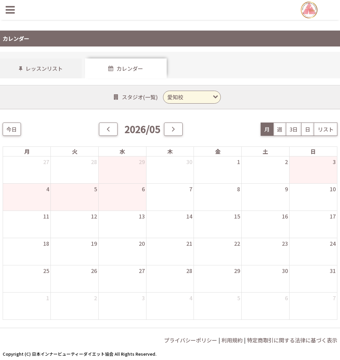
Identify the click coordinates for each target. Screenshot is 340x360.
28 (94, 162)
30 (189, 162)
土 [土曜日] (265, 151)
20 (142, 243)
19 (94, 243)
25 (46, 271)
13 (142, 216)
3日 (294, 129)
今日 (11, 129)
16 (285, 216)
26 (94, 271)
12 (94, 216)
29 (142, 162)
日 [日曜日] (313, 151)
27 (46, 162)
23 (285, 243)
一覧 (150, 97)
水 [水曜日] (122, 151)
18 (46, 243)
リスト (326, 129)
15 (237, 216)
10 (333, 189)
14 (189, 216)
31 (333, 271)
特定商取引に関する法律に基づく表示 (292, 340)
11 (46, 216)
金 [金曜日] (217, 151)
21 (189, 243)
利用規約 (232, 340)
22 (237, 243)
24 (333, 243)
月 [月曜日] (27, 151)
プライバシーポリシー (190, 340)
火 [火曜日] (74, 151)
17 (333, 216)
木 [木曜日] (170, 151)
